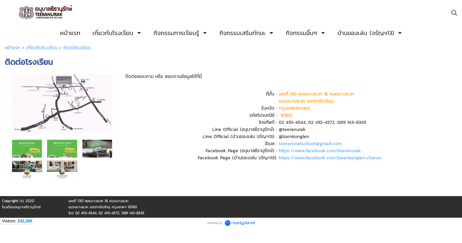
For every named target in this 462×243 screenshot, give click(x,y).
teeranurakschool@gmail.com (310, 143)
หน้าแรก (12, 47)
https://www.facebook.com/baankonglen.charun (330, 157)
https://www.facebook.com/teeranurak (319, 150)
